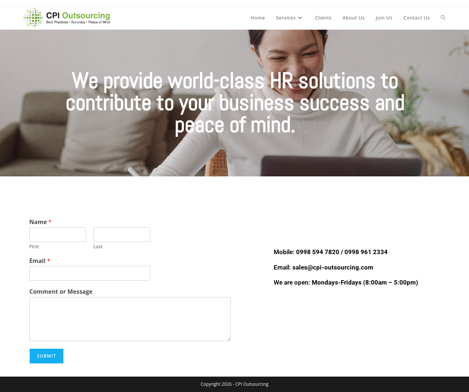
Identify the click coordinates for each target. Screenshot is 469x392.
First (34, 246)
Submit (46, 356)
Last (98, 246)
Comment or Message (61, 292)
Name (40, 222)
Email (39, 261)
